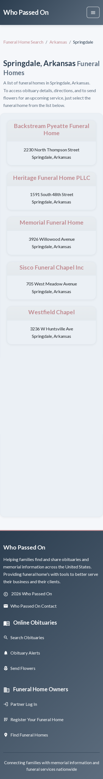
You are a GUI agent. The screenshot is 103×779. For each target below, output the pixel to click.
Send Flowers (19, 668)
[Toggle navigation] (93, 12)
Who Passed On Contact (30, 605)
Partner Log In (20, 704)
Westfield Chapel (51, 312)
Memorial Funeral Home (51, 222)
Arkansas (58, 41)
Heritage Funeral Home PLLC (51, 177)
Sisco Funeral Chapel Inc (52, 267)
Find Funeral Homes (25, 734)
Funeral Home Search (23, 41)
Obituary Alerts (21, 652)
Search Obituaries (23, 637)
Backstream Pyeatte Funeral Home (51, 129)
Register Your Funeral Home (33, 719)
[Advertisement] (51, 396)
